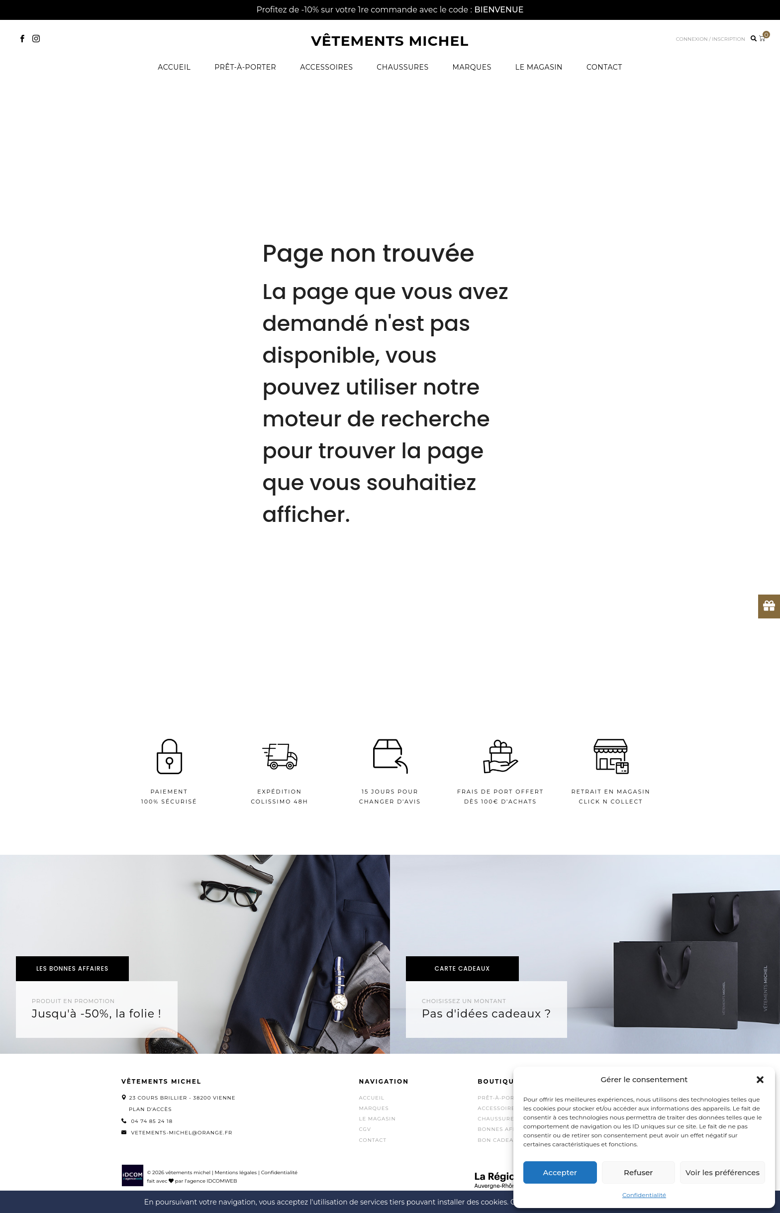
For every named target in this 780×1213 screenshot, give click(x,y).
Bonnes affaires (505, 1129)
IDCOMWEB (222, 1181)
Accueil (174, 67)
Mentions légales (235, 1172)
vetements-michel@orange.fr (181, 1132)
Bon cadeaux (499, 1140)
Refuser (638, 1172)
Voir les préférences (722, 1172)
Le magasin (539, 67)
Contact (604, 67)
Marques (472, 67)
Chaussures (402, 67)
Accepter (560, 1172)
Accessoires (326, 67)
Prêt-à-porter (245, 67)
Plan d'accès (150, 1109)
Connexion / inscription (710, 39)
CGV (365, 1129)
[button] (760, 1080)
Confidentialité (644, 1195)
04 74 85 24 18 (152, 1121)
